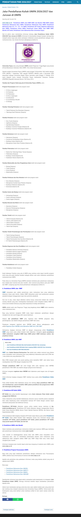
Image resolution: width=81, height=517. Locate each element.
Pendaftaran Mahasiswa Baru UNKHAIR (17, 474)
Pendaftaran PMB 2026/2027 (16, 2)
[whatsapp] (18, 499)
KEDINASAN (56, 2)
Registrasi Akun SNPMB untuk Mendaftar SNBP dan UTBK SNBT (24, 326)
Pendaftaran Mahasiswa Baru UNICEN (17, 468)
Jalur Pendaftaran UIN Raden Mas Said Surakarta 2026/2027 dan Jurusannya (26, 345)
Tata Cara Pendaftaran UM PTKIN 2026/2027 (18, 349)
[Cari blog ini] (78, 2)
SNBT (4, 352)
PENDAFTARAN (38, 2)
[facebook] (7, 499)
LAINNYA (69, 2)
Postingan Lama (48, 509)
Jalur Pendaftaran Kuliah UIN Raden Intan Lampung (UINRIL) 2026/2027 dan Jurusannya (29, 347)
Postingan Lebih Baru (8, 509)
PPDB (62, 2)
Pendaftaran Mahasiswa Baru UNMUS (17, 472)
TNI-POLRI (47, 2)
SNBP (4, 292)
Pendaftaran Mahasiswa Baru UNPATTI (17, 470)
